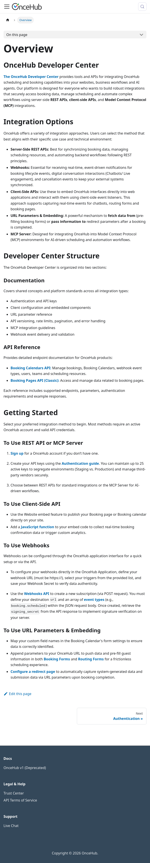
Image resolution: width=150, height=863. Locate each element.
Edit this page (17, 693)
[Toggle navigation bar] (7, 6)
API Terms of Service (20, 800)
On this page (16, 34)
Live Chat (11, 825)
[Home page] (8, 20)
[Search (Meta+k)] (142, 6)
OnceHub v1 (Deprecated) (25, 767)
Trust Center (14, 793)
